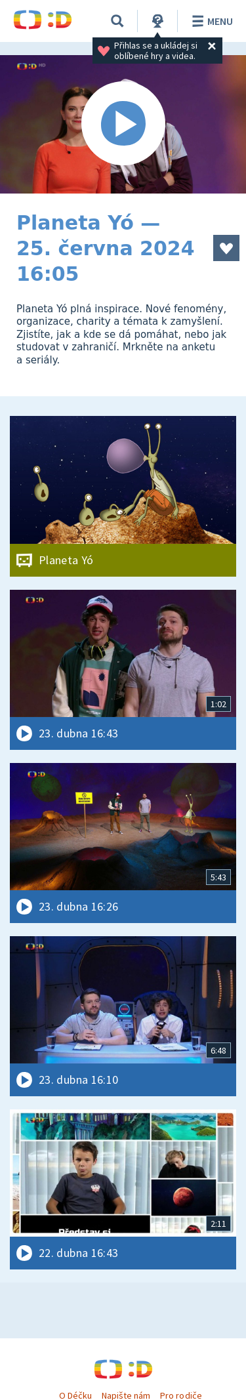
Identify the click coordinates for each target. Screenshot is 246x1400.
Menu (210, 21)
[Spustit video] (123, 124)
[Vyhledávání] (117, 21)
